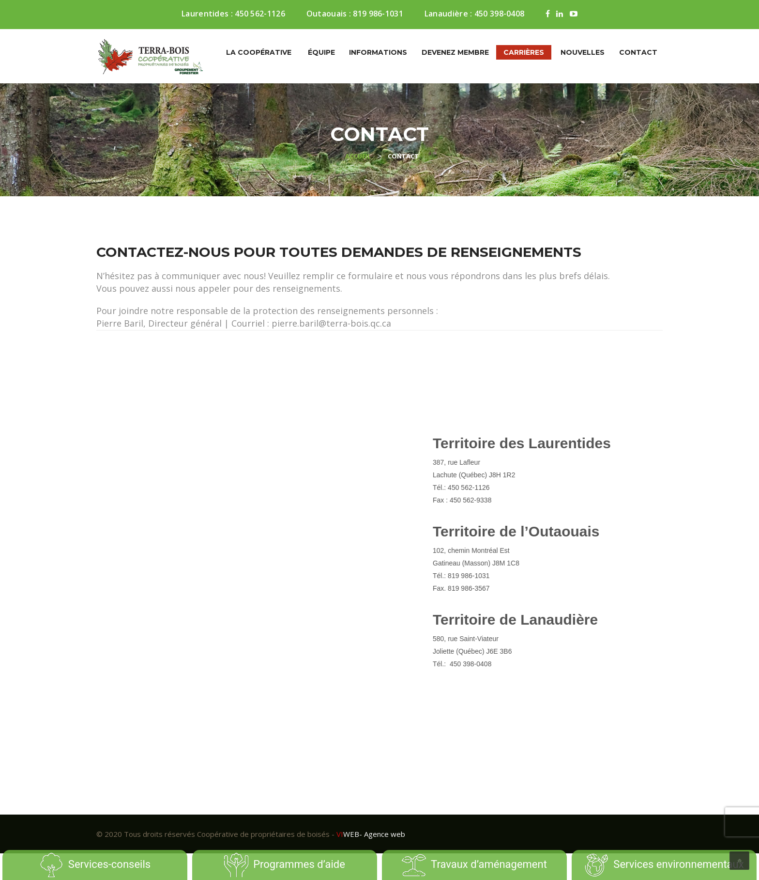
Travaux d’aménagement (474, 865)
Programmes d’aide (284, 865)
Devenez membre (455, 52)
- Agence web (370, 834)
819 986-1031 (378, 13)
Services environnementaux (664, 865)
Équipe (321, 52)
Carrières (523, 52)
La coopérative (258, 52)
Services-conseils (95, 865)
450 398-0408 (499, 13)
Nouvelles (583, 52)
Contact (638, 52)
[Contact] (232, 553)
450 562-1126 (260, 13)
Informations (378, 52)
